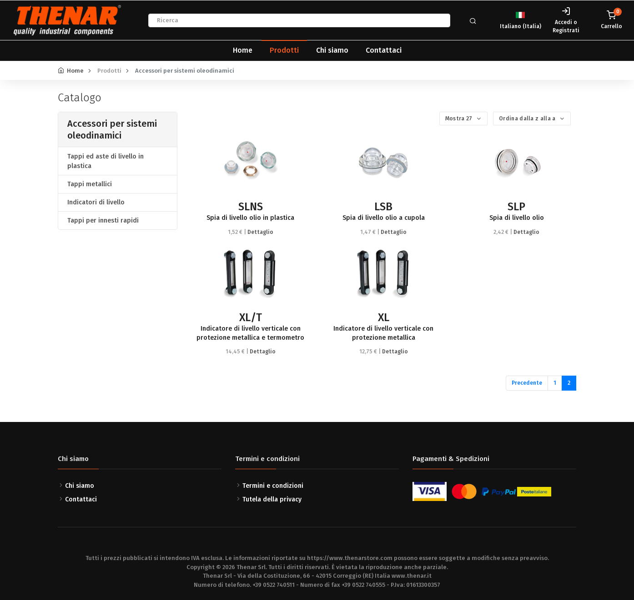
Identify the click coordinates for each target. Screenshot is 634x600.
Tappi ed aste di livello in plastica (105, 161)
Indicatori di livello (96, 202)
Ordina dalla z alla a (528, 118)
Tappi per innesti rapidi (103, 220)
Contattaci (384, 50)
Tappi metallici (89, 184)
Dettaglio (260, 232)
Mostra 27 (459, 118)
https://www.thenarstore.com (349, 558)
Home (242, 50)
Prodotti (284, 50)
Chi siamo (332, 50)
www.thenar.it (412, 575)
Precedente (527, 383)
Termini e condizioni (272, 486)
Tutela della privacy (272, 499)
